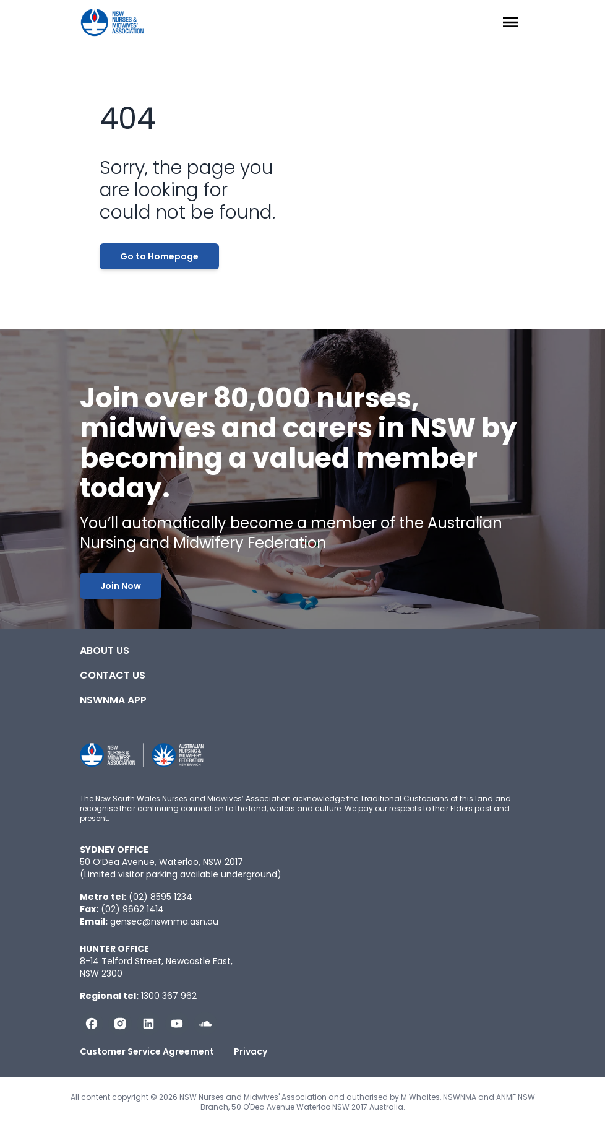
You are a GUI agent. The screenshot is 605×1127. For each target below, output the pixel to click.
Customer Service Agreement (147, 1051)
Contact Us (112, 675)
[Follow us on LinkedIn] (148, 1023)
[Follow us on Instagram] (120, 1023)
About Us (104, 650)
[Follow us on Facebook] (91, 1023)
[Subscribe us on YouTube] (177, 1023)
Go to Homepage (159, 256)
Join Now (120, 586)
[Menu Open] (510, 22)
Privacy (250, 1051)
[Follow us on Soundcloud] (205, 1023)
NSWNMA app (113, 700)
